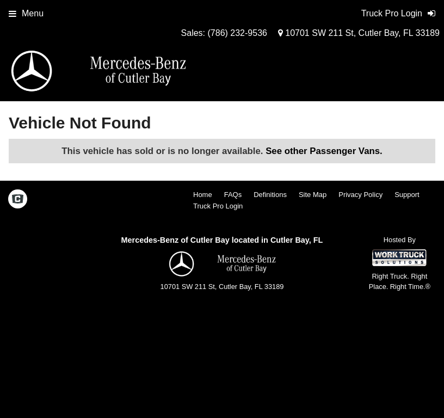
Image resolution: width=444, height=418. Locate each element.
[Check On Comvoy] (17, 199)
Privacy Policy (360, 194)
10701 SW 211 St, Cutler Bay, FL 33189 (359, 33)
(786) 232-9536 (237, 33)
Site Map (312, 194)
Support (407, 194)
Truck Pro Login (218, 206)
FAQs (233, 194)
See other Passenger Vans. (324, 151)
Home (202, 194)
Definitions (270, 194)
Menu (26, 13)
